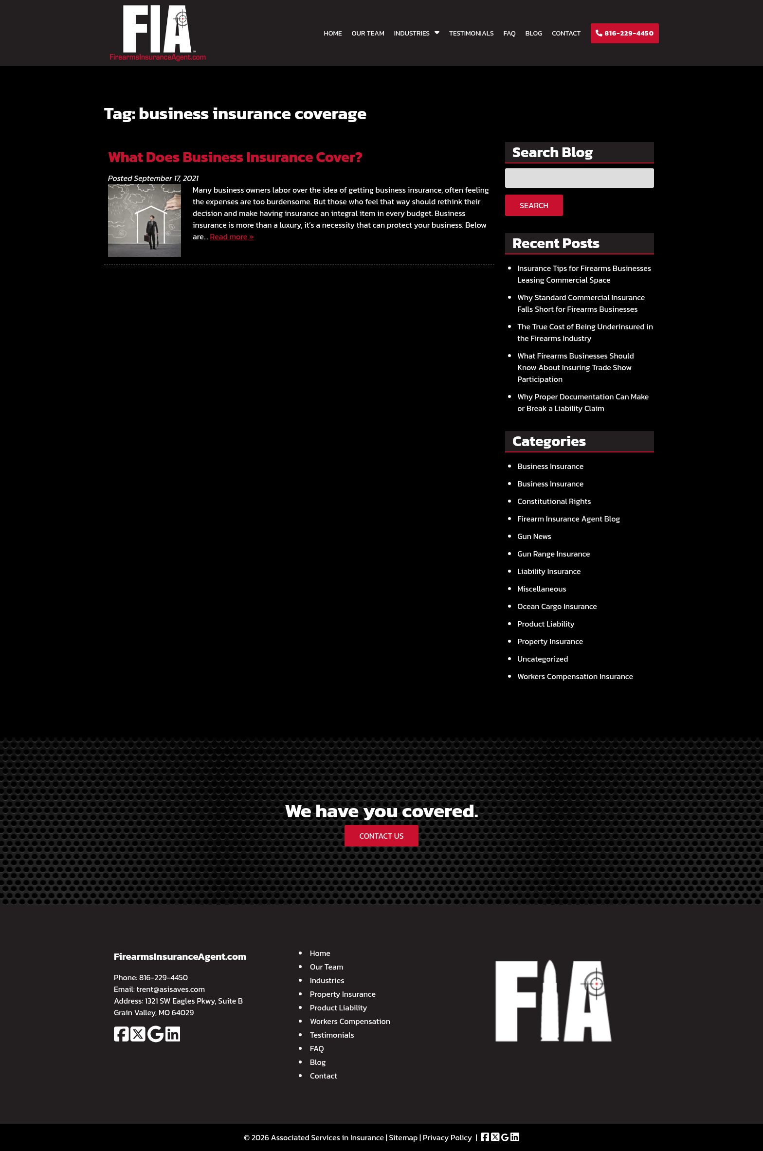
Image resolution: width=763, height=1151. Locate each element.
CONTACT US (381, 836)
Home (333, 33)
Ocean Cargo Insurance (557, 606)
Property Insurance (550, 641)
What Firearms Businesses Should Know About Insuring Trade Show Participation (575, 367)
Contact (566, 33)
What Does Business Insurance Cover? (235, 157)
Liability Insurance (549, 571)
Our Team (368, 33)
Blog (534, 33)
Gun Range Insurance (553, 553)
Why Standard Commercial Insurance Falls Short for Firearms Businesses (581, 303)
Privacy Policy (447, 1137)
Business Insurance (550, 466)
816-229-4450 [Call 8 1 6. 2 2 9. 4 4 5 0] (163, 977)
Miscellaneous (541, 588)
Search (534, 205)
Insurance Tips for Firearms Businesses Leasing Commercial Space (584, 274)
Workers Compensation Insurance (575, 676)
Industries (412, 33)
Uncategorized (542, 659)
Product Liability (546, 623)
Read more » (232, 236)
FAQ (510, 33)
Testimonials (471, 33)
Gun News (534, 536)
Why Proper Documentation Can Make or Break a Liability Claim (583, 402)
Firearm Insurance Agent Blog (568, 518)
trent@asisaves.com (171, 989)
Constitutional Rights (554, 501)
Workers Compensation (350, 1021)
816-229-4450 (625, 33)
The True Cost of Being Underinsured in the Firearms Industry (585, 332)
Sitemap (403, 1137)
